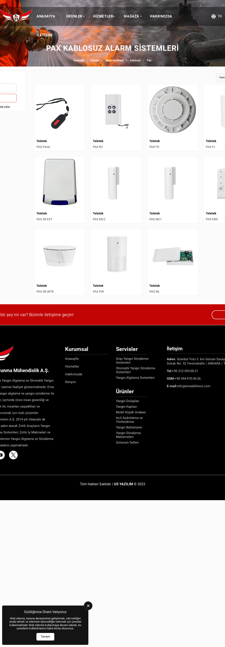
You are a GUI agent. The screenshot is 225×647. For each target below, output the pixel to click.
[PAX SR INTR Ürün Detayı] (59, 262)
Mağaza (131, 16)
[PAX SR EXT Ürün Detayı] (59, 190)
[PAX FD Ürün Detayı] (172, 117)
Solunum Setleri (127, 442)
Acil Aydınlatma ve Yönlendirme (129, 420)
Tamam (45, 636)
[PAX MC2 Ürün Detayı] (116, 190)
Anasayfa (46, 16)
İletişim (44, 35)
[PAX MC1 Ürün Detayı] (172, 190)
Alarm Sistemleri (114, 60)
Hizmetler (103, 16)
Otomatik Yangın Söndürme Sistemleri (135, 370)
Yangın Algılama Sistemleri (135, 378)
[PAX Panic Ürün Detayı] (59, 117)
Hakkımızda (161, 16)
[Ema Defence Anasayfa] (16, 16)
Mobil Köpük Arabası (131, 412)
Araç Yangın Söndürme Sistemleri (132, 361)
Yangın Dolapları (127, 401)
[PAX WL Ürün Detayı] (172, 262)
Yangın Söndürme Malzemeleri (128, 435)
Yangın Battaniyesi (129, 427)
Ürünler (74, 16)
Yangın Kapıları (126, 407)
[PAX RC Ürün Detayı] (116, 117)
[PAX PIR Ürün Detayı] (116, 262)
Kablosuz (135, 60)
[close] (88, 605)
